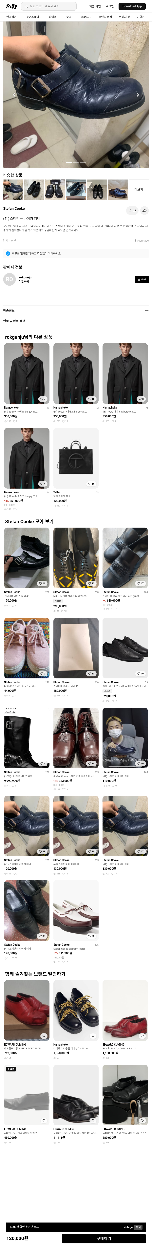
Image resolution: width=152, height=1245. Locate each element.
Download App (132, 6)
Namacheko (11, 407)
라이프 (54, 17)
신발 (13, 240)
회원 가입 (95, 6)
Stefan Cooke (14, 208)
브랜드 (86, 17)
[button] (14, 94)
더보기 (138, 189)
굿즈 (70, 17)
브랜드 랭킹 (105, 17)
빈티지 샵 (124, 17)
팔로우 (142, 279)
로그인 (110, 6)
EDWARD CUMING (15, 1044)
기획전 (140, 17)
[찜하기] (132, 210)
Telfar (56, 492)
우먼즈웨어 (34, 17)
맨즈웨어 (12, 17)
